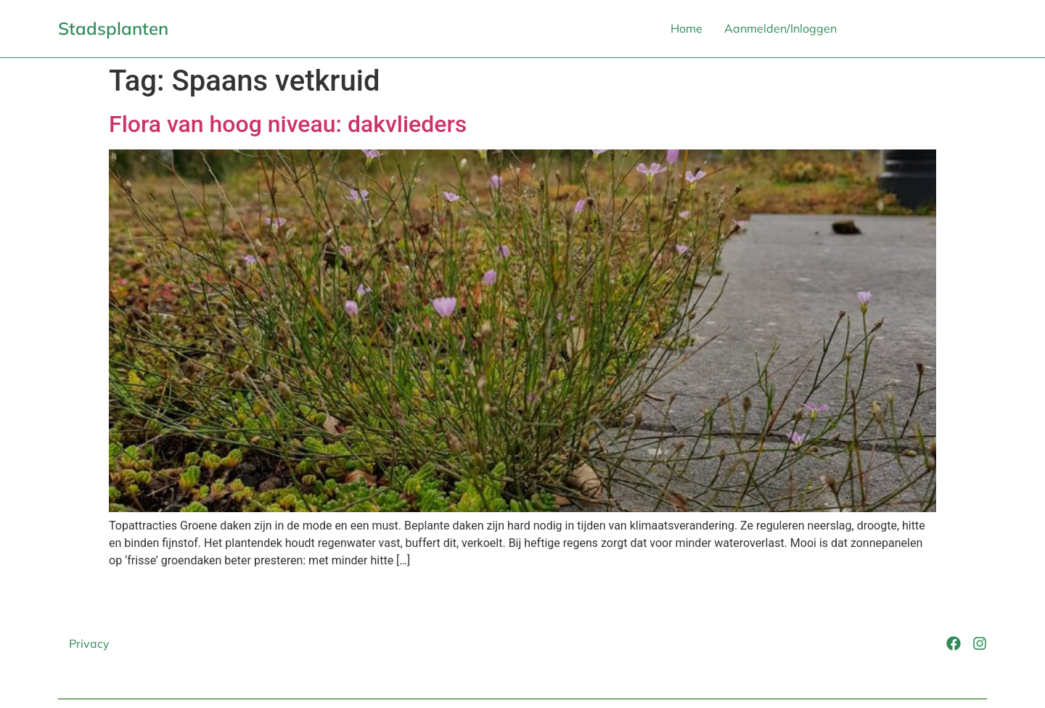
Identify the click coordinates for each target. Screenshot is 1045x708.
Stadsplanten (113, 28)
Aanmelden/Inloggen (780, 28)
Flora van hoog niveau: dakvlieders (288, 124)
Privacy (89, 643)
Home (686, 28)
